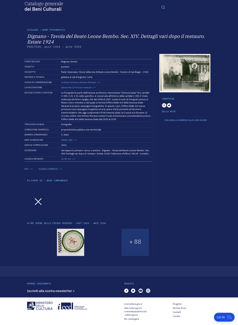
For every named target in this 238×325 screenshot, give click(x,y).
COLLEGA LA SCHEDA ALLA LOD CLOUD (185, 120)
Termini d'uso (180, 308)
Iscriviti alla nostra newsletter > (51, 291)
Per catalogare (131, 319)
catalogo (32, 29)
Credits (176, 316)
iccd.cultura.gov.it (133, 304)
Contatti (177, 312)
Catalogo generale (44, 6)
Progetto (177, 304)
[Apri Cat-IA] (224, 317)
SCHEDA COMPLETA (48, 169)
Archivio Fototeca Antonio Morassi (78, 82)
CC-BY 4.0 (66, 158)
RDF (27, 169)
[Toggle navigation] (163, 7)
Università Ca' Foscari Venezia (76, 87)
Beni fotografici (53, 29)
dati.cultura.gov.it (133, 308)
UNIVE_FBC (67, 140)
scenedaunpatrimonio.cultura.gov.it (135, 313)
